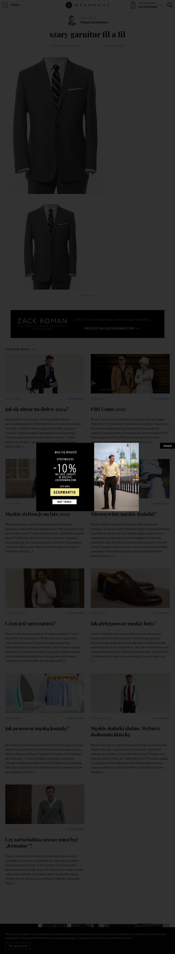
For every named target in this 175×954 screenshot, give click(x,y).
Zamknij (167, 445)
